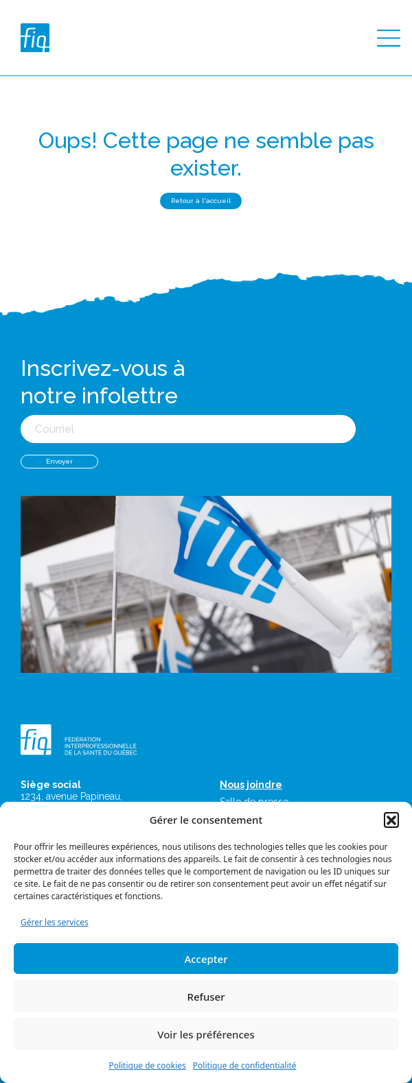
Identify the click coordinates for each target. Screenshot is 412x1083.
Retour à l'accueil (201, 200)
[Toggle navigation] (389, 38)
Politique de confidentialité (245, 1065)
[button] (391, 819)
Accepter (205, 959)
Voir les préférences (205, 1034)
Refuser (206, 996)
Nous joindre (251, 784)
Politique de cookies (146, 1065)
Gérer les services (55, 922)
